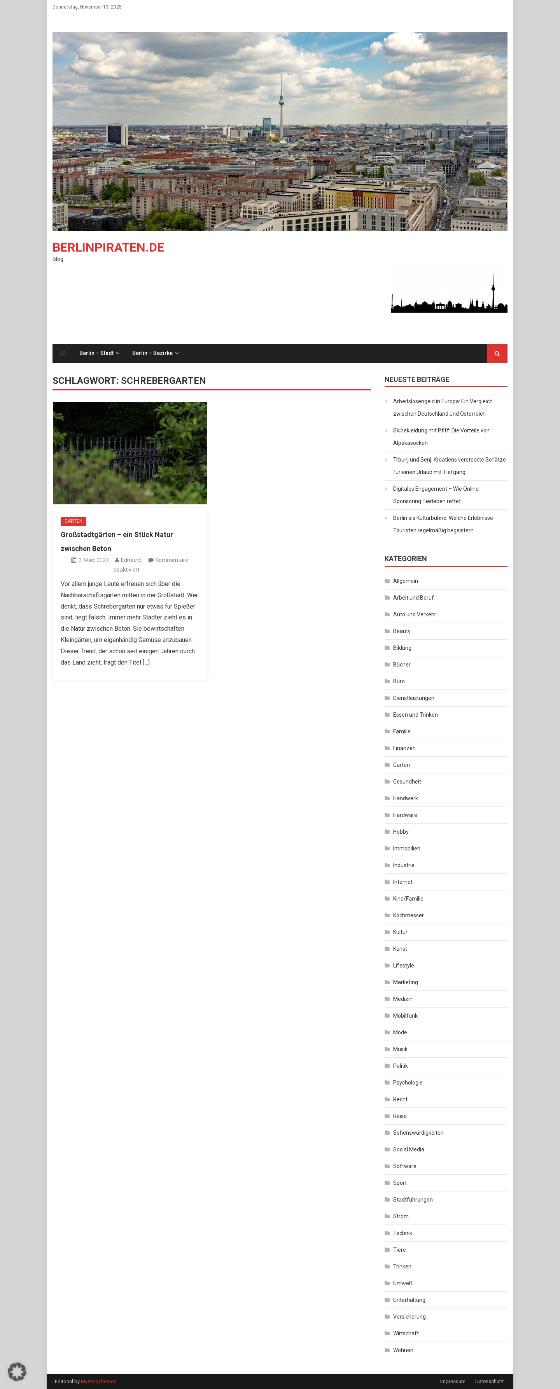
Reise (400, 1116)
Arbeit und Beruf (413, 598)
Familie (402, 731)
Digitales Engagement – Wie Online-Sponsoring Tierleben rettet (437, 495)
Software (404, 1166)
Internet (403, 882)
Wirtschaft (406, 1333)
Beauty (402, 631)
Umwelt (402, 1283)
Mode (400, 1032)
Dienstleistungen (413, 698)
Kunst (400, 949)
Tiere (399, 1250)
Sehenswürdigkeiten (418, 1133)
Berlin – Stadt (96, 353)
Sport (400, 1183)
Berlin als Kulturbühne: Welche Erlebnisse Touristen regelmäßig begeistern (443, 524)
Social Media (408, 1149)
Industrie (404, 865)
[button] (17, 1372)
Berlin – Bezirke (152, 353)
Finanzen (404, 748)
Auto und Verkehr (414, 614)
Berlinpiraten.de (108, 247)
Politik (400, 1066)
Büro (399, 681)
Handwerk (405, 798)
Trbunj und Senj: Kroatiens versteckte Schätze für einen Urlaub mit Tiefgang (449, 466)
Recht (400, 1099)
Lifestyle (403, 965)
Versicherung (409, 1317)
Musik (400, 1049)
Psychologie (408, 1082)
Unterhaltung (409, 1300)
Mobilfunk (405, 1016)
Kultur (400, 932)
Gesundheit (407, 781)
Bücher (402, 664)
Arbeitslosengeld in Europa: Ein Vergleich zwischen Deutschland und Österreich (443, 407)
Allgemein (405, 581)
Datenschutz (489, 1381)
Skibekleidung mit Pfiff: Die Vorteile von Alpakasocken (441, 436)
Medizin (403, 999)
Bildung (402, 648)
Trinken (402, 1266)
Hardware (405, 815)
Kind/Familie (408, 899)
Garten (73, 521)
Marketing (405, 982)
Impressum (453, 1381)
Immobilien (406, 848)
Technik (402, 1233)
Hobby (401, 832)
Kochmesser (408, 915)
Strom (401, 1216)
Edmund (131, 560)
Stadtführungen (413, 1200)
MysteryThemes (98, 1381)
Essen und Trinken (415, 715)
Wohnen (403, 1350)
